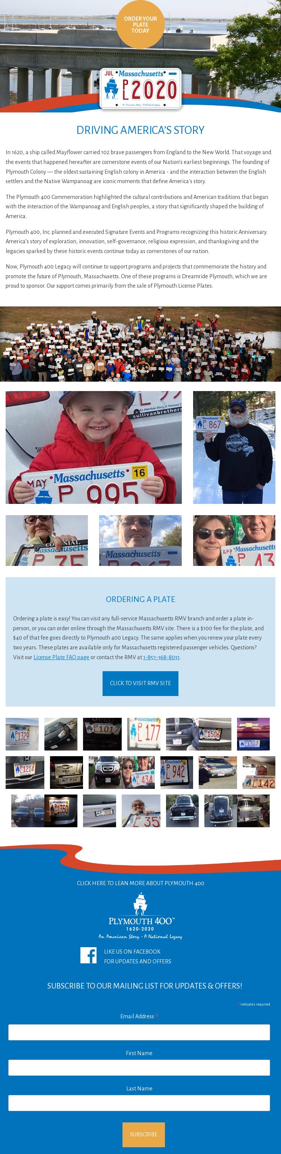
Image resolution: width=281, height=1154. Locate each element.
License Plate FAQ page (61, 657)
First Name (139, 1053)
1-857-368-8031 (161, 657)
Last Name (139, 1089)
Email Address (139, 1017)
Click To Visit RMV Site (140, 683)
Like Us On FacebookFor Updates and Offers (125, 955)
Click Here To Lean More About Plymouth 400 (140, 911)
